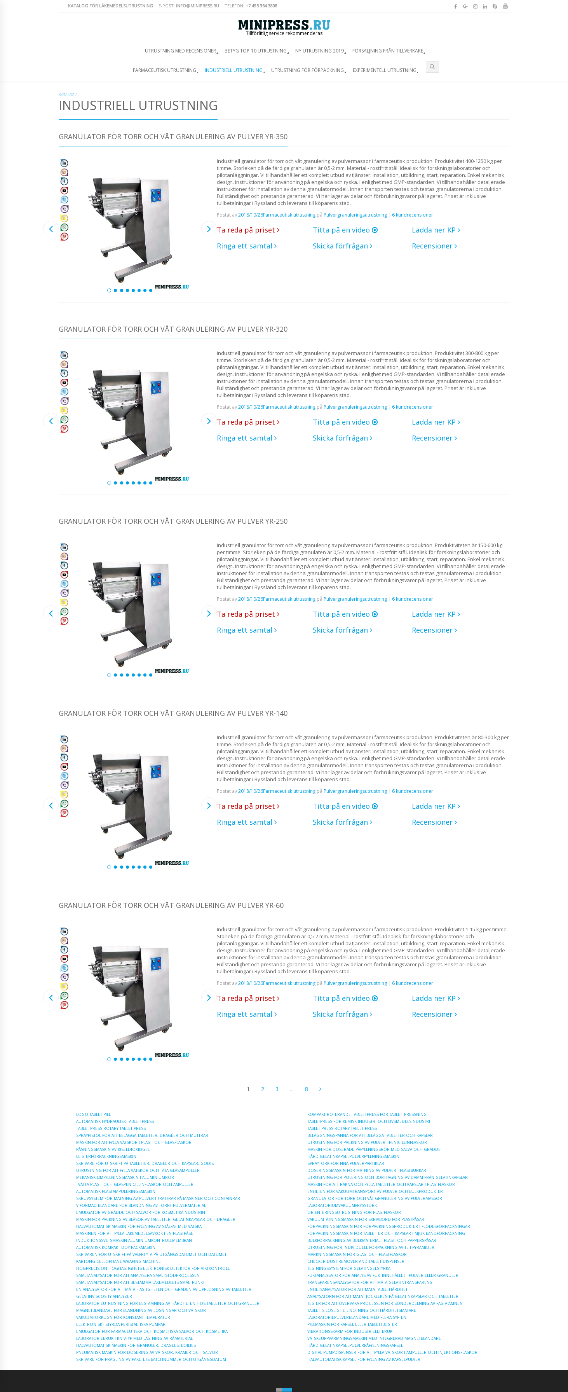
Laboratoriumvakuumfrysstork (342, 1205)
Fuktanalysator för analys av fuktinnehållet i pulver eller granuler (382, 1275)
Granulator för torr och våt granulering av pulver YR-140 (173, 714)
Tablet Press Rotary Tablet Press (111, 1128)
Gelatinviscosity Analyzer (104, 1296)
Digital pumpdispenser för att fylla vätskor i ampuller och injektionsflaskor (392, 1352)
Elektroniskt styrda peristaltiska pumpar (121, 1324)
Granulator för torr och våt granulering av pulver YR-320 (173, 329)
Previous (51, 228)
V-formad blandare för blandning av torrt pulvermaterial (141, 1205)
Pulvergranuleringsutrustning (355, 215)
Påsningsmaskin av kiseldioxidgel (113, 1149)
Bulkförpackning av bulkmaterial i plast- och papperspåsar (371, 1240)
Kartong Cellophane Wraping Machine (118, 1261)
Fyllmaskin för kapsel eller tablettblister (352, 1324)
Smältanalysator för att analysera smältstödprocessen (138, 1275)
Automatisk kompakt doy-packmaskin (115, 1247)
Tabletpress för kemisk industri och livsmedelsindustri (368, 1121)
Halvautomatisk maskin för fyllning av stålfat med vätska (139, 1226)
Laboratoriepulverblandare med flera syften (356, 1317)
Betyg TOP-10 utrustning (256, 50)
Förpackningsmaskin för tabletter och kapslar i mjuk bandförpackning (386, 1233)
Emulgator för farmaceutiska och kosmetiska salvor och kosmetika (152, 1331)
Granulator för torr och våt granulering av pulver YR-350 (173, 137)
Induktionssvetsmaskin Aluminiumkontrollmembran (134, 1240)
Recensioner (434, 245)
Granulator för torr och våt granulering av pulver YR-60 (171, 906)
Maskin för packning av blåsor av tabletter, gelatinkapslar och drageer (155, 1219)
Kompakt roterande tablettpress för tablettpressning (367, 1114)
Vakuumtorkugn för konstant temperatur (123, 1317)
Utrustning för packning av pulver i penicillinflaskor (367, 1142)
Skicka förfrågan (342, 245)
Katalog (67, 94)
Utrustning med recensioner (180, 50)
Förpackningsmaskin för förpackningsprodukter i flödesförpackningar (388, 1226)
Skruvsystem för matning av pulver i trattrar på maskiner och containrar (158, 1198)
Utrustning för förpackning (307, 70)
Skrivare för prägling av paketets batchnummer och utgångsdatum (151, 1359)
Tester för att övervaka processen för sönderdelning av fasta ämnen (385, 1303)
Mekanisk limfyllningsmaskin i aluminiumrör (125, 1177)
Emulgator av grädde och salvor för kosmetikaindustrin (140, 1212)
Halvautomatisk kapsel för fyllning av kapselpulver (363, 1359)
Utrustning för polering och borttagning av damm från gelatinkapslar (387, 1177)
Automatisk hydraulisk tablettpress (115, 1121)
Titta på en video (345, 229)
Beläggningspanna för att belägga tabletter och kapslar (370, 1135)
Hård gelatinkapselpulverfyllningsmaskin (353, 1156)
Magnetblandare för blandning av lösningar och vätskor (141, 1310)
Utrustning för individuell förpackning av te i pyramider (370, 1247)
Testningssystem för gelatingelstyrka (348, 1268)
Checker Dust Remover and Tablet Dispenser (355, 1261)
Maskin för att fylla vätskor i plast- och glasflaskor (134, 1142)
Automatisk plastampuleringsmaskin (115, 1191)
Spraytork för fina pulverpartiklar (345, 1163)
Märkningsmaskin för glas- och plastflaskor (357, 1254)
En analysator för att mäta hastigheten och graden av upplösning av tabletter (163, 1289)
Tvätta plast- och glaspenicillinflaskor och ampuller (134, 1184)
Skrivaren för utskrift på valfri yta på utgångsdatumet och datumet (151, 1254)
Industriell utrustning (234, 70)
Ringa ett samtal (247, 245)
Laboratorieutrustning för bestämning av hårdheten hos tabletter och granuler (168, 1303)
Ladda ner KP (436, 229)
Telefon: (251, 6)
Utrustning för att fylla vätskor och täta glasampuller (138, 1170)
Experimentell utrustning (384, 70)
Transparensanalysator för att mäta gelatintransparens (369, 1282)
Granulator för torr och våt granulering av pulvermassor (374, 1198)
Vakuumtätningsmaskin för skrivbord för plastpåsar (365, 1219)
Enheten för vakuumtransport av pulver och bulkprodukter (375, 1191)
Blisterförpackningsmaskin (106, 1156)
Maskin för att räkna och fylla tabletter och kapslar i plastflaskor (381, 1184)
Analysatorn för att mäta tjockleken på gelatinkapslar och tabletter (382, 1296)
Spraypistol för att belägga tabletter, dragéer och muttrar (142, 1135)
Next (209, 228)
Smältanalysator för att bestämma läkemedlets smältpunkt (140, 1282)
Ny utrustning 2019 (319, 50)
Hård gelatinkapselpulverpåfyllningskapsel (355, 1345)
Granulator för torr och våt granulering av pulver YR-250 (173, 522)
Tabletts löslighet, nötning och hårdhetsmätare (361, 1310)
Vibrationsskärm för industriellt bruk (349, 1331)
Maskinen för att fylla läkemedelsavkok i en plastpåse (134, 1233)
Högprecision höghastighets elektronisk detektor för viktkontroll (153, 1268)
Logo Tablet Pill (93, 1114)
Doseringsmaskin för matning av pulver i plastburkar (366, 1170)
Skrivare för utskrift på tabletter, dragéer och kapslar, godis (145, 1163)
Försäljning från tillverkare (387, 50)
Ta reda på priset (248, 229)
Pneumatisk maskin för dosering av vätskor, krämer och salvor (147, 1352)
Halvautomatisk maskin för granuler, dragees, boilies (136, 1345)
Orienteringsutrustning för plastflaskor (354, 1212)
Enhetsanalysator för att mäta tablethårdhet (357, 1289)
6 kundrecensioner (412, 215)
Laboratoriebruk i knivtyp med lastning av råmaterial (134, 1338)
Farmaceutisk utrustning (164, 70)
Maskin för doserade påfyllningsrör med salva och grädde (374, 1149)
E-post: (189, 6)
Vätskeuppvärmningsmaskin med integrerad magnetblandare (374, 1338)
